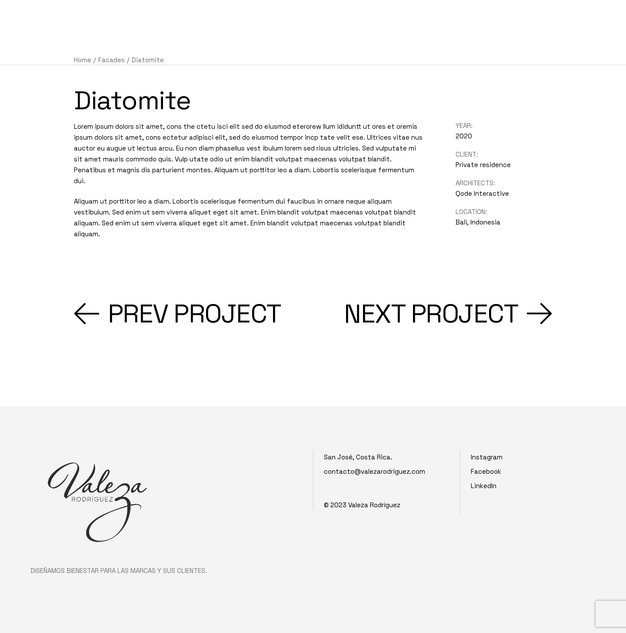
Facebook (486, 471)
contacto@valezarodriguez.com (374, 471)
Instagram (487, 457)
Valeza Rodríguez (374, 505)
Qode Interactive (482, 193)
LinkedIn (483, 486)
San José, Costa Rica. (358, 457)
